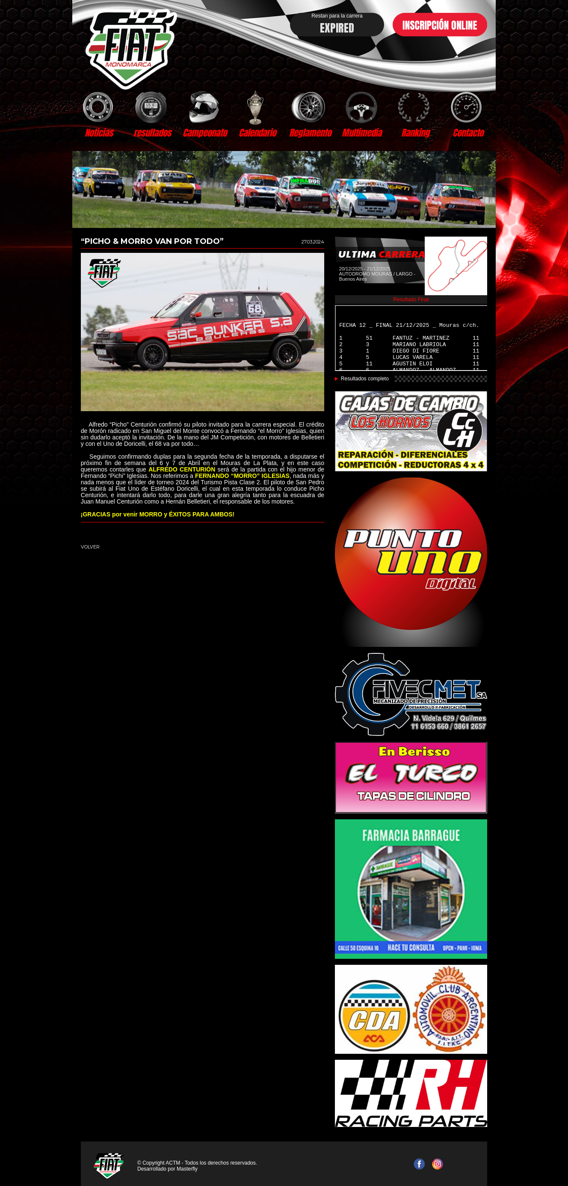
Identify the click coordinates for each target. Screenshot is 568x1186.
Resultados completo (365, 379)
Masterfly (187, 1169)
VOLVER (90, 547)
